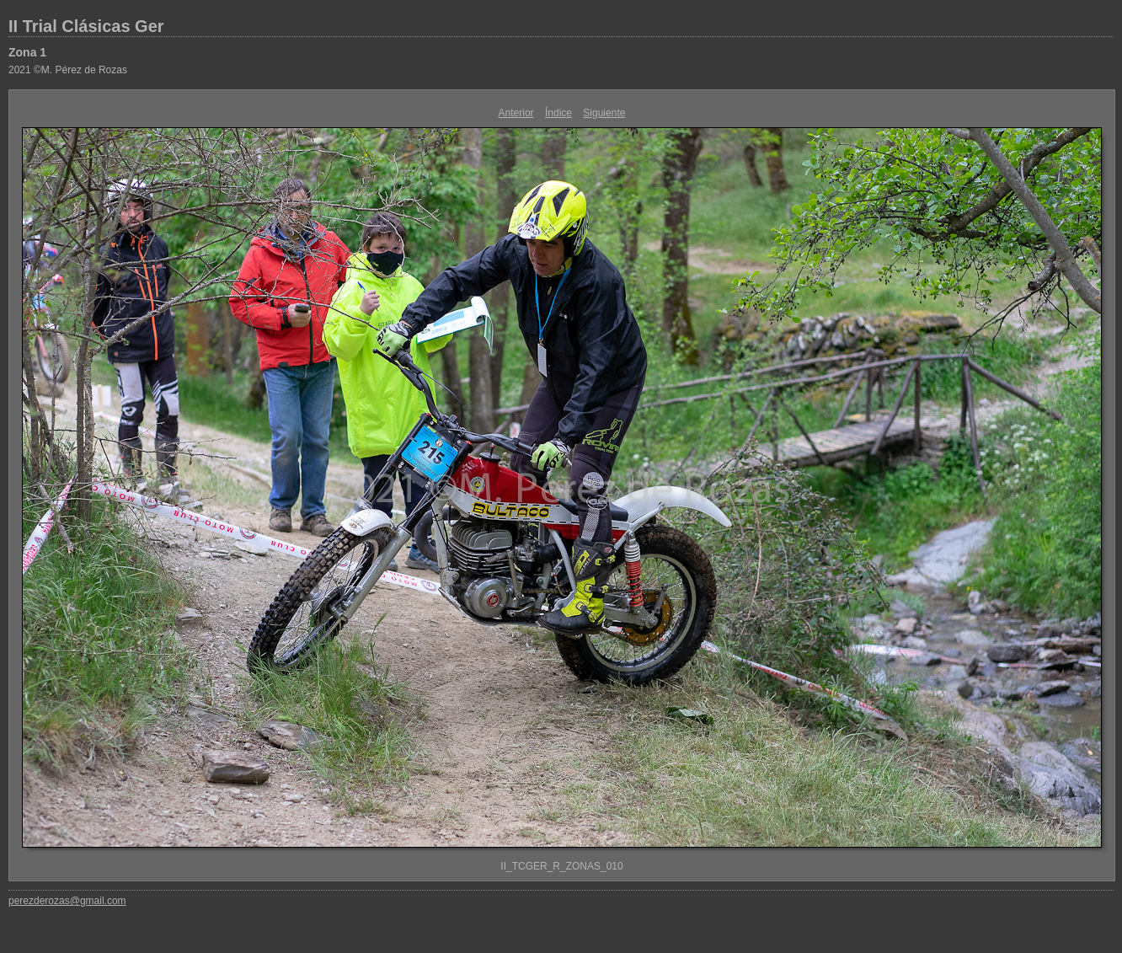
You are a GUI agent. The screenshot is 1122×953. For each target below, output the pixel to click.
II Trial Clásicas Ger (86, 26)
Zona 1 (27, 52)
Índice (558, 113)
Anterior (516, 113)
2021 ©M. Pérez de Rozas (67, 70)
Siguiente (604, 113)
